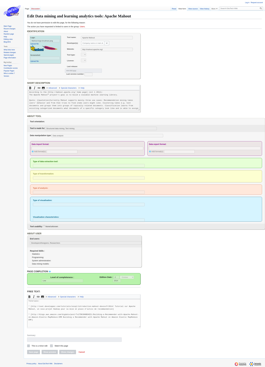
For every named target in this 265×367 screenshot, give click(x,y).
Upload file (34, 44)
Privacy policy (31, 364)
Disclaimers (58, 364)
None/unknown (50, 226)
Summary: (31, 335)
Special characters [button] (68, 88)
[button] (106, 43)
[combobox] (92, 43)
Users (82, 26)
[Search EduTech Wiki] (241, 8)
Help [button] (82, 88)
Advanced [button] (52, 88)
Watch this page (61, 346)
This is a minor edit (39, 346)
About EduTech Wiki (45, 364)
